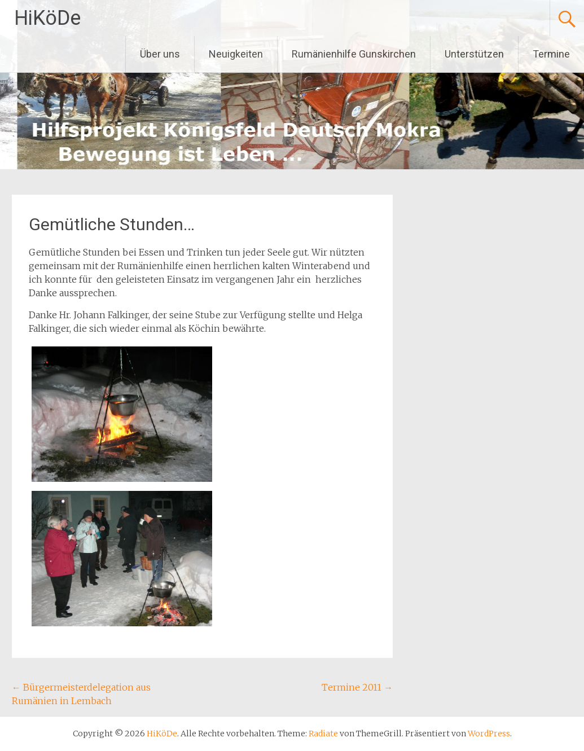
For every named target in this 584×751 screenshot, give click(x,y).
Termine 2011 (357, 687)
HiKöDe (47, 18)
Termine (551, 54)
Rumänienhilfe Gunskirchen (354, 54)
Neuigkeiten (236, 54)
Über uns (160, 54)
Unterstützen (474, 54)
